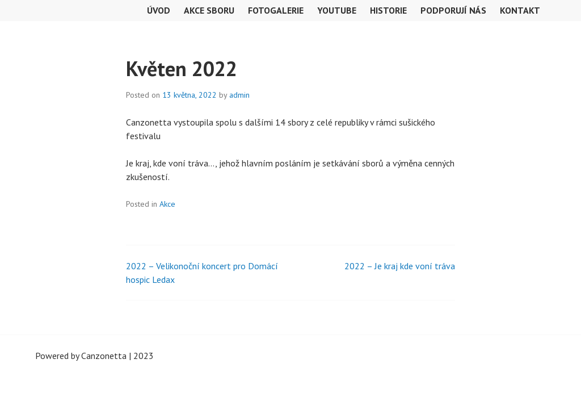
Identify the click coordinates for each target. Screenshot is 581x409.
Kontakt (520, 10)
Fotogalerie (276, 10)
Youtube (336, 10)
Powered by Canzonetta (81, 355)
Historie (388, 10)
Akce (167, 204)
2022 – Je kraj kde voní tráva (399, 266)
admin (239, 95)
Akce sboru (209, 10)
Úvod (158, 10)
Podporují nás (453, 10)
